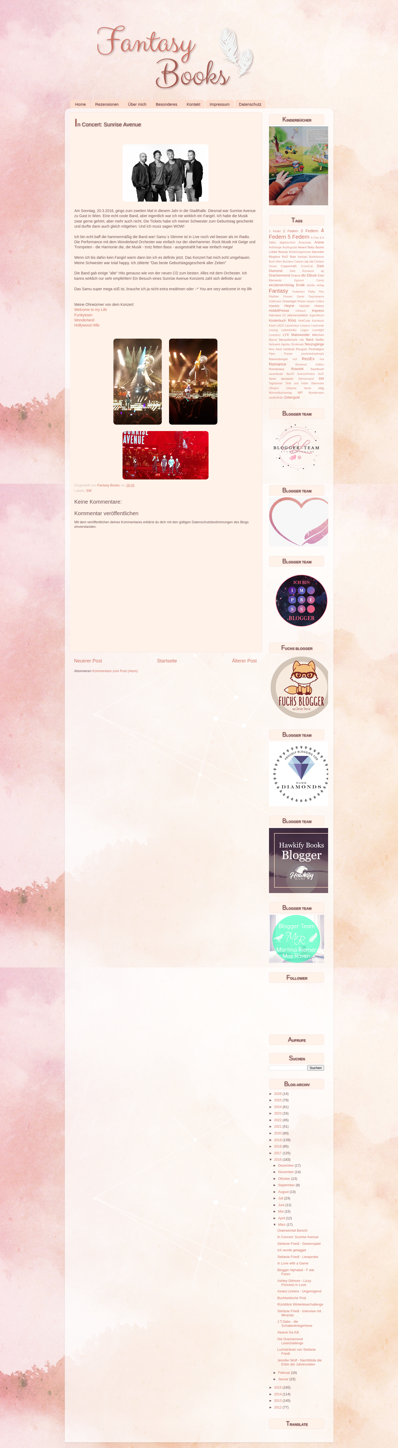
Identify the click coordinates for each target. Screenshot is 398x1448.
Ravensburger (278, 359)
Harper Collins (315, 301)
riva (322, 359)
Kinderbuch (277, 320)
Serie (272, 378)
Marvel (273, 339)
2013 (278, 1401)
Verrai (307, 388)
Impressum (220, 104)
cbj (306, 261)
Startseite (167, 661)
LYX (286, 335)
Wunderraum (316, 392)
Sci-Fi (290, 373)
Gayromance (316, 296)
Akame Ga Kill (288, 1332)
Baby (310, 247)
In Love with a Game (293, 1263)
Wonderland (84, 320)
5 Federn (298, 237)
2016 (278, 1160)
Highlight (304, 305)
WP (300, 392)
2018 (278, 1146)
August (284, 1192)
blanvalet (318, 251)
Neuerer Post (88, 661)
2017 (278, 1153)
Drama (295, 275)
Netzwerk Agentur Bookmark (286, 344)
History (319, 305)
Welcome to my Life (90, 309)
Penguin (301, 349)
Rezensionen (107, 104)
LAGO (280, 325)
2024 (278, 1107)
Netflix (319, 339)
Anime (319, 242)
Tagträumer (276, 383)
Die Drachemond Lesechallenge (290, 1341)
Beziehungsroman (300, 251)
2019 (278, 1140)
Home (80, 104)
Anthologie (275, 247)
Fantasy (278, 291)
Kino (292, 320)
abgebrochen (287, 242)
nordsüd (288, 349)
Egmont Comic (309, 280)
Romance (277, 364)
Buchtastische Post (291, 1298)
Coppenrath (289, 266)
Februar (284, 1373)
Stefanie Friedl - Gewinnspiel (299, 1244)
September (287, 1185)
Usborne (291, 388)
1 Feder (275, 231)
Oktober (284, 1179)
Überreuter (317, 383)
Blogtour (274, 256)
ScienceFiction (306, 373)
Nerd (309, 340)
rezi (295, 359)
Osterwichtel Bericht (292, 1230)
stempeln (287, 378)
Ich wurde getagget (291, 1250)
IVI (284, 315)
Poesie (288, 353)
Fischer (274, 296)
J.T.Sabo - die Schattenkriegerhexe (295, 1324)
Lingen (304, 330)
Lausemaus (292, 325)
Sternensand (306, 378)
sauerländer (276, 373)
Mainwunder (300, 335)
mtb (301, 339)
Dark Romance (302, 271)
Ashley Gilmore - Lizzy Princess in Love (294, 1283)
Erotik (300, 285)
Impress (318, 311)
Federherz (298, 291)
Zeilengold (292, 397)
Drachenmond (279, 275)
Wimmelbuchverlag (280, 392)
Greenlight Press (293, 301)
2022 (278, 1120)
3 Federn (309, 230)
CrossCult (307, 266)
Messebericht (288, 339)
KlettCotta (304, 320)
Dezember (286, 1165)
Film (321, 291)
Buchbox (288, 261)
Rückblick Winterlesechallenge (300, 1304)
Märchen (318, 334)
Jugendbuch (316, 315)
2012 (278, 1407)
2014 (278, 1394)
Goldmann (275, 301)
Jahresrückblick (297, 315)
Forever (288, 296)
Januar (283, 1379)
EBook (312, 275)
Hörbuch (301, 310)
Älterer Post (244, 661)
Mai (281, 1211)
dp (322, 271)
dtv (303, 275)
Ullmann (274, 388)
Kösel (272, 325)
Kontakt (193, 104)
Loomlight (318, 330)
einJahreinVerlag (281, 285)
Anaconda (305, 242)
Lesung (273, 330)
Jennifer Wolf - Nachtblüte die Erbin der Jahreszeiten (299, 1362)
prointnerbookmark (312, 353)
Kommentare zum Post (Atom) (115, 671)
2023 (278, 1113)
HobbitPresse (279, 311)
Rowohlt (297, 369)
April (282, 1218)
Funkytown (83, 315)
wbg (321, 388)
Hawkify (274, 305)
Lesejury (305, 325)
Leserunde (317, 325)
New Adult (275, 349)
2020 (278, 1133)
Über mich (137, 104)
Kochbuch (318, 320)
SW (89, 491)
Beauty (283, 251)
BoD (285, 256)
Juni (281, 1205)
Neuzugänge (314, 344)
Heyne (289, 306)
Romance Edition (309, 364)
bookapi (302, 256)
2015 (278, 1387)
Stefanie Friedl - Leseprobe (297, 1257)
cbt (311, 261)
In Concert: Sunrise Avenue (297, 1237)
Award (302, 247)
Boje (293, 256)
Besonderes (166, 104)
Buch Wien (275, 261)
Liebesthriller (289, 330)
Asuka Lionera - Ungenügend (299, 1291)
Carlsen (299, 261)
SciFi (321, 373)
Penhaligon (316, 349)
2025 (278, 1100)
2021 (278, 1126)
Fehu (311, 291)
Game (300, 296)
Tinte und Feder (297, 383)
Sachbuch (317, 369)
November (286, 1172)
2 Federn (290, 231)
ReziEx (308, 358)
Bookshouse (316, 256)
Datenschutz (250, 104)
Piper (272, 353)
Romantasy (276, 369)
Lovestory (275, 335)
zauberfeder (276, 397)
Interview (275, 315)
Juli (281, 1198)
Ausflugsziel (290, 247)
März (282, 1225)
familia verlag (315, 285)
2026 (278, 1094)
